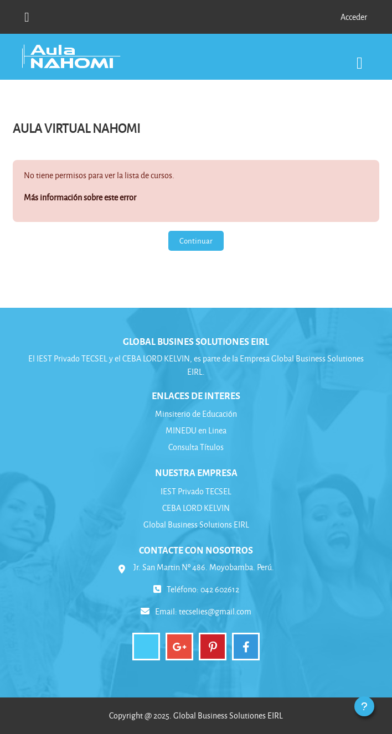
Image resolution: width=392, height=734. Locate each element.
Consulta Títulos (196, 447)
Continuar (196, 240)
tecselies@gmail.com (215, 611)
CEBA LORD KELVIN (196, 508)
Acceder (354, 17)
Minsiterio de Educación (196, 414)
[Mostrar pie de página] (364, 706)
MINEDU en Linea (196, 430)
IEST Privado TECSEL (196, 491)
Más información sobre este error (80, 197)
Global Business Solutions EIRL (196, 524)
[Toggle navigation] (359, 57)
